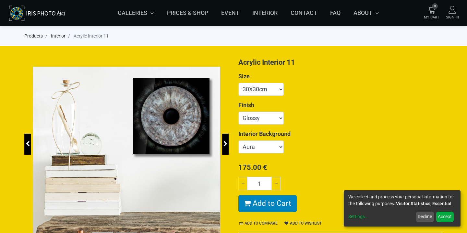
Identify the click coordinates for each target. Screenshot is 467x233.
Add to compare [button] (258, 223)
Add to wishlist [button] (303, 223)
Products (33, 36)
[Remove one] (243, 183)
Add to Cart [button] (267, 203)
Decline (425, 216)
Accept (445, 216)
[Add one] (276, 183)
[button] (27, 144)
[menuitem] (188, 12)
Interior (58, 36)
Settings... (358, 216)
